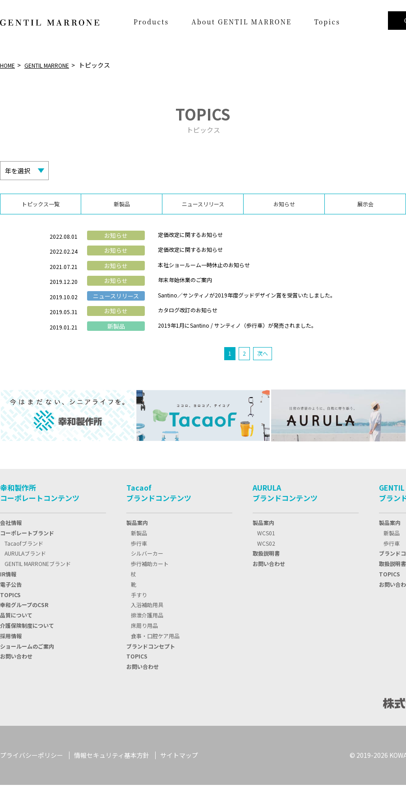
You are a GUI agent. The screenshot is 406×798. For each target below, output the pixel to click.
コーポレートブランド (27, 546)
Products (151, 21)
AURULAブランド (25, 566)
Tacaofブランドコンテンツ (158, 505)
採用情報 (11, 649)
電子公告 (11, 597)
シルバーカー (147, 566)
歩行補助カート (150, 576)
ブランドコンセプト (150, 659)
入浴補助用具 (147, 618)
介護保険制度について (27, 638)
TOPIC (10, 607)
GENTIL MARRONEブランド (38, 576)
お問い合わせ (16, 669)
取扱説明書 (266, 566)
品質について (16, 628)
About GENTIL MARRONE (241, 21)
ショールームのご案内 (27, 659)
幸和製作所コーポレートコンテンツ (39, 505)
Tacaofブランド (24, 556)
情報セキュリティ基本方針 (111, 768)
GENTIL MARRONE (55, 65)
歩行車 (139, 556)
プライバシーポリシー (31, 768)
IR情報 (8, 587)
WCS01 (266, 546)
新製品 (139, 546)
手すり (139, 607)
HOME (9, 65)
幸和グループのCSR (24, 618)
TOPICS (137, 669)
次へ (263, 366)
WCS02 (266, 556)
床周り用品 (144, 638)
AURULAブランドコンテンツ (285, 505)
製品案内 (137, 535)
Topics (327, 21)
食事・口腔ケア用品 (155, 649)
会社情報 (11, 535)
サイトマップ (179, 768)
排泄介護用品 (147, 628)
